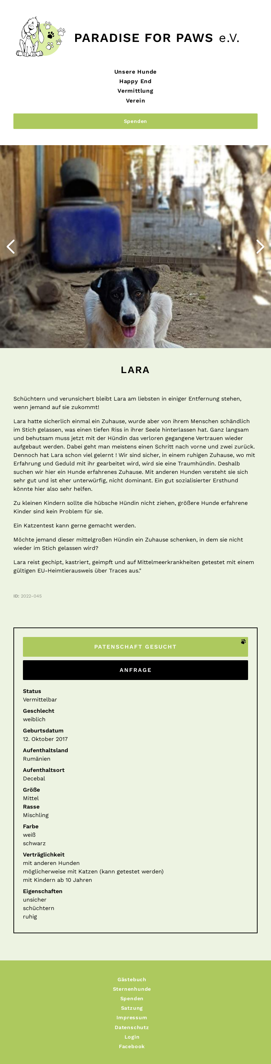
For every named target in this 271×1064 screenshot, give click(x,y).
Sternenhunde (132, 989)
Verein (135, 100)
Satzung (132, 1008)
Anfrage (136, 670)
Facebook (132, 1046)
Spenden (135, 121)
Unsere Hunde (135, 71)
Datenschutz (132, 1027)
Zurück (2, 150)
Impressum (131, 1017)
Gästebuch (132, 979)
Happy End (135, 81)
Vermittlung (135, 90)
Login (132, 1037)
